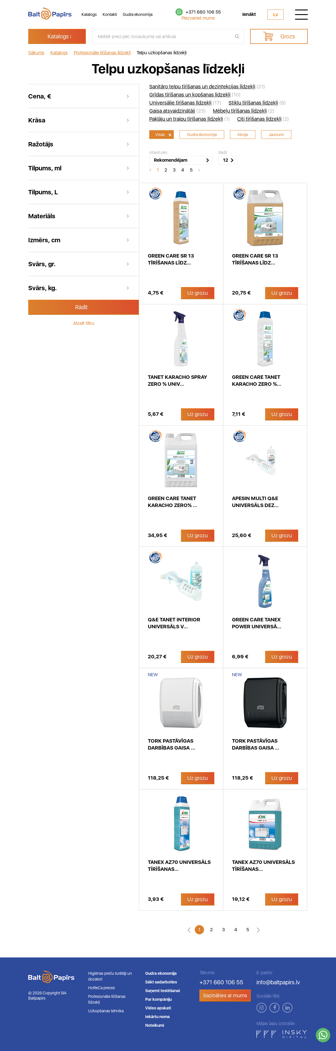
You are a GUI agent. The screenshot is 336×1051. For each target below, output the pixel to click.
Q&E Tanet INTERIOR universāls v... (174, 622)
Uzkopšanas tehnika (106, 1011)
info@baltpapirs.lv (278, 982)
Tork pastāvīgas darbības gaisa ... (171, 744)
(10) (195, 94)
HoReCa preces (101, 987)
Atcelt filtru (83, 323)
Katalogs (89, 14)
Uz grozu (197, 293)
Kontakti (110, 14)
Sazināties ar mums (225, 995)
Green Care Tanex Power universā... (256, 622)
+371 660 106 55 (203, 12)
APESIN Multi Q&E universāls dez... (255, 501)
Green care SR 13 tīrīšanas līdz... (171, 259)
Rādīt (81, 307)
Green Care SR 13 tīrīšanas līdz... (255, 259)
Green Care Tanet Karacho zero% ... (172, 501)
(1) (189, 119)
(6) (257, 102)
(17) (185, 102)
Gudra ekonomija (137, 14)
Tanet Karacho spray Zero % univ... (177, 380)
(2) (243, 110)
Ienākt (249, 14)
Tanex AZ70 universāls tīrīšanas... (179, 865)
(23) (177, 110)
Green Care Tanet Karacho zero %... (256, 380)
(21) (207, 86)
